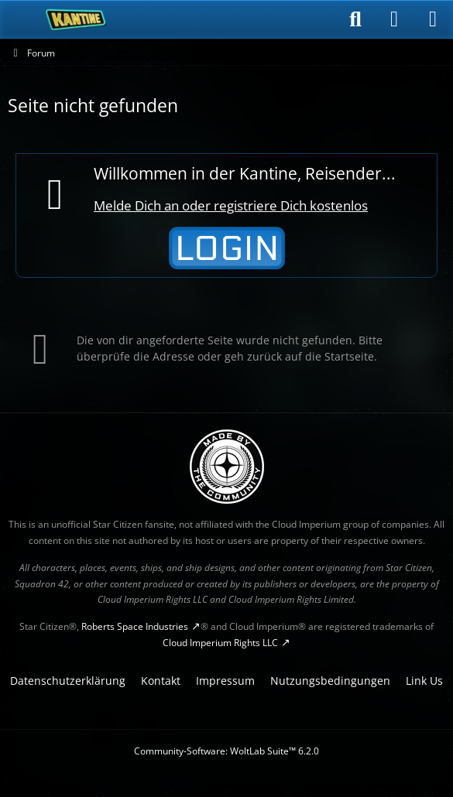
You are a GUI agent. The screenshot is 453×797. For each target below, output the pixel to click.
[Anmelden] (394, 19)
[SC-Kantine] (76, 19)
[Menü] (432, 19)
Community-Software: (226, 751)
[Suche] (355, 19)
